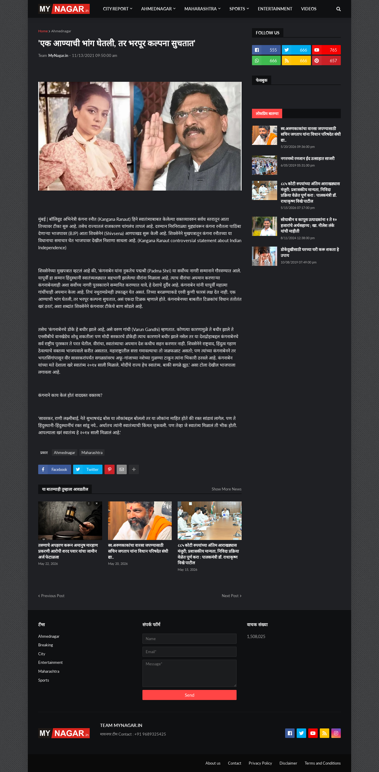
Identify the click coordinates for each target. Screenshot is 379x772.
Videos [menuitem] (309, 8)
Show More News (227, 489)
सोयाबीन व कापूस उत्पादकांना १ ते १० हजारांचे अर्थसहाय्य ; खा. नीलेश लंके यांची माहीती (309, 225)
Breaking (45, 644)
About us (213, 763)
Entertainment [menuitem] (275, 8)
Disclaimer (288, 763)
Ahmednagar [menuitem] (156, 8)
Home (43, 31)
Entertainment (50, 662)
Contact (234, 763)
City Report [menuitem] (116, 8)
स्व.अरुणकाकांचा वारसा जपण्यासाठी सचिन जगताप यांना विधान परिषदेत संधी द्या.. (138, 551)
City (41, 653)
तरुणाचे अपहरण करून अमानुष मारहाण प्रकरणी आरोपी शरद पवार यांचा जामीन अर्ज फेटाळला (68, 551)
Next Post (230, 595)
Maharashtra (91, 452)
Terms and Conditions (323, 763)
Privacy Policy (260, 763)
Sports (43, 680)
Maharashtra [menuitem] (200, 8)
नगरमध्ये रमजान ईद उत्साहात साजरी (308, 158)
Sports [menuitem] (237, 8)
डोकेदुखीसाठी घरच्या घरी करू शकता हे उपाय (310, 252)
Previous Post (53, 595)
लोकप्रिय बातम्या (267, 113)
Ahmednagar (61, 31)
